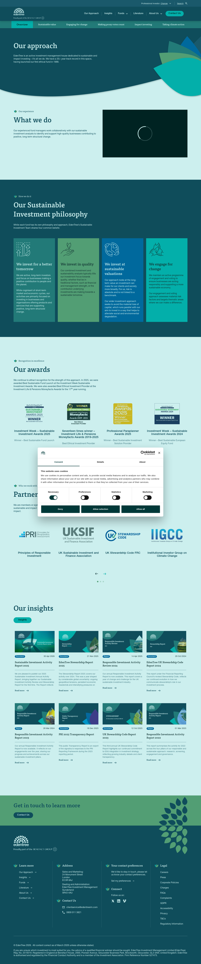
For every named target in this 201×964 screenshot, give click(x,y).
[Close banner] (159, 453)
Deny (60, 509)
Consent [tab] (58, 462)
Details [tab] (100, 462)
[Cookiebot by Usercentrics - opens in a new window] (143, 453)
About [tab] (142, 462)
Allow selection (100, 509)
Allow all (140, 509)
